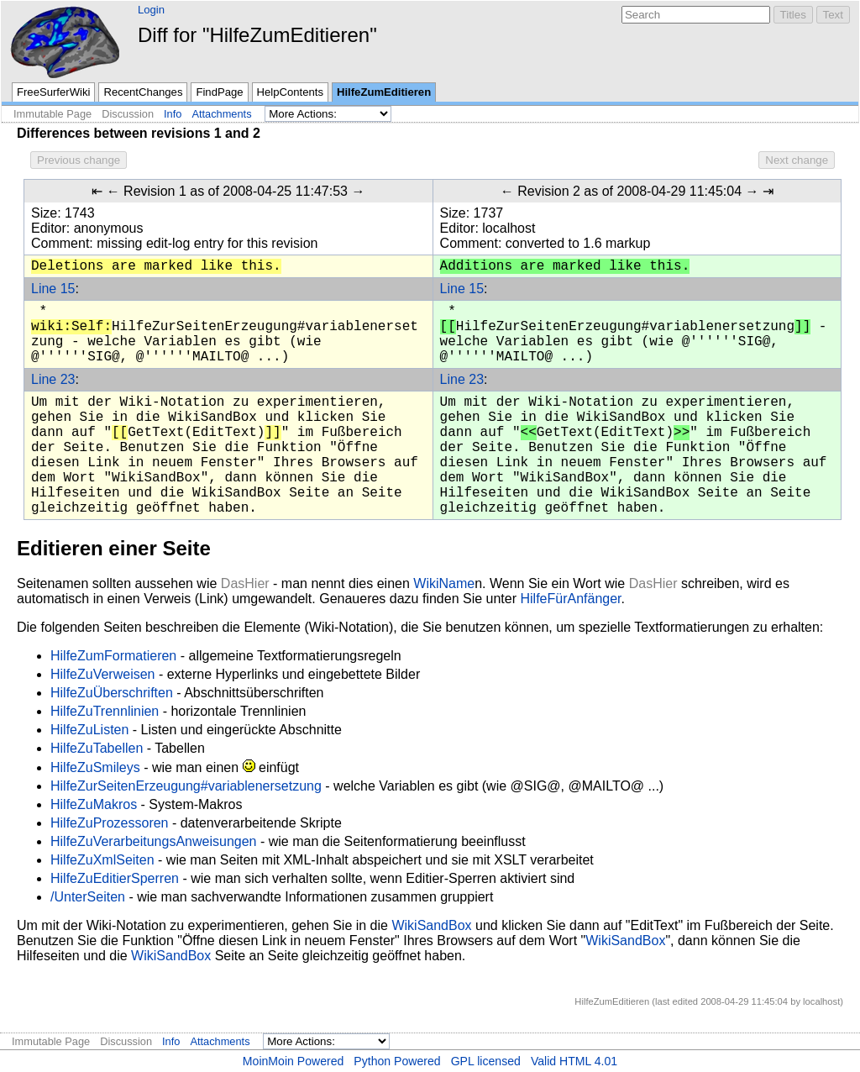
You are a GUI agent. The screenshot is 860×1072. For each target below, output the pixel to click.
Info (172, 114)
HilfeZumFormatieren (113, 656)
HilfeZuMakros (93, 804)
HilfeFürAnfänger (570, 598)
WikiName (444, 583)
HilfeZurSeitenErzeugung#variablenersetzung (186, 786)
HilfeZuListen (89, 730)
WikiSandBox (431, 925)
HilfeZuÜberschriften (111, 693)
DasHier (245, 583)
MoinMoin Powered (293, 1061)
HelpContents (290, 92)
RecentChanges (142, 92)
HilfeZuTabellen (96, 748)
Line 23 (53, 379)
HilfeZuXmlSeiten (102, 860)
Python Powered (397, 1061)
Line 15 (53, 288)
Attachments (221, 114)
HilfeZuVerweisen (102, 674)
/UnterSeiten (87, 897)
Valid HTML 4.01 (574, 1061)
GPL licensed (486, 1061)
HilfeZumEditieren (384, 92)
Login (151, 9)
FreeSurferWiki (53, 92)
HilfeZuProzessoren (109, 823)
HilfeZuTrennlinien (104, 711)
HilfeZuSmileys (95, 767)
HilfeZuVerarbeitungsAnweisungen (153, 841)
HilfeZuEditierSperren (114, 878)
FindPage (219, 92)
